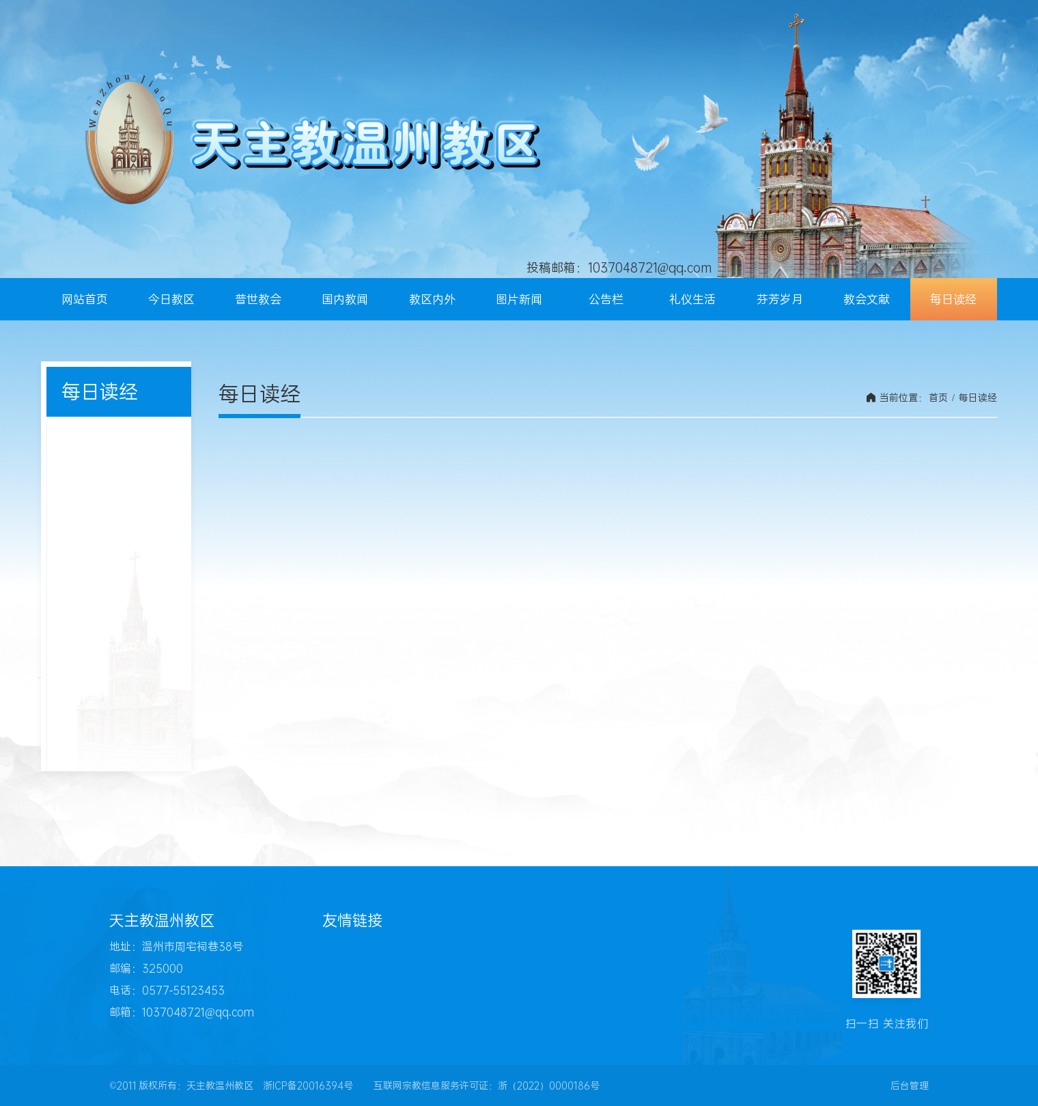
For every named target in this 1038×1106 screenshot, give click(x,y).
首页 (938, 397)
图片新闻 (519, 299)
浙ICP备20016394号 (308, 1085)
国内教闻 (345, 299)
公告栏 (606, 299)
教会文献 (866, 299)
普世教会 (258, 299)
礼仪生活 (692, 299)
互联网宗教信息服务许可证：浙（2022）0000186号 (487, 1085)
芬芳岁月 (780, 299)
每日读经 (953, 299)
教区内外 (432, 299)
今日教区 (171, 299)
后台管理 (909, 1085)
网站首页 (84, 299)
